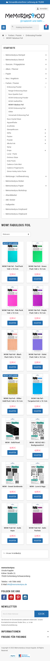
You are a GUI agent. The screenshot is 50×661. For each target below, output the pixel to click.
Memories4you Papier (15, 186)
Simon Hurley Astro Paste (16, 171)
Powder (10, 140)
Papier (8, 74)
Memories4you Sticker (15, 181)
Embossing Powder (14, 87)
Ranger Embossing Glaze (17, 91)
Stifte (9, 133)
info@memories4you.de (17, 584)
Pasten (9, 136)
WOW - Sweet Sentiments (12, 486)
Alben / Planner (12, 69)
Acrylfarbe (11, 126)
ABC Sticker (10, 200)
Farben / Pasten (12, 83)
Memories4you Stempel (15, 55)
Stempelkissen (12, 129)
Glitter (10, 112)
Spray (9, 147)
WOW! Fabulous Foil (15, 105)
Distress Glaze (12, 157)
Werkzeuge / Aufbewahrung (17, 176)
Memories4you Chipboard (16, 214)
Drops (9, 150)
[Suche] (25, 27)
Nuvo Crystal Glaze (14, 119)
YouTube (11, 597)
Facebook (4, 597)
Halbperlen (10, 204)
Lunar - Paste (12, 154)
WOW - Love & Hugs (38, 486)
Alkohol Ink (11, 143)
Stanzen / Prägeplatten (15, 64)
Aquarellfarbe (12, 122)
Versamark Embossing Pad (18, 115)
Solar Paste (11, 161)
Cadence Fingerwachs (15, 168)
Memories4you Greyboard (16, 209)
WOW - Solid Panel (12, 442)
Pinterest (18, 597)
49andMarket (11, 195)
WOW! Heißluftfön (15, 101)
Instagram (25, 597)
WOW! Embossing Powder (18, 98)
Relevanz (6, 234)
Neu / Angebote (12, 78)
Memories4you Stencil (15, 60)
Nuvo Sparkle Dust (15, 94)
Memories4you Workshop (16, 190)
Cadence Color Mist (14, 164)
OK (41, 614)
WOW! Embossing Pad (16, 108)
